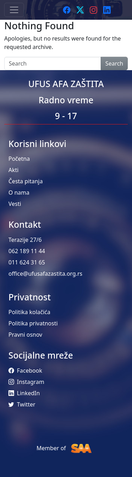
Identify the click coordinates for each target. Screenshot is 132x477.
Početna (19, 159)
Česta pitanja (25, 181)
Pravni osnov (25, 334)
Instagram (26, 382)
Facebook (25, 370)
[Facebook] (67, 10)
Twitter (21, 404)
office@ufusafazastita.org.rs (45, 273)
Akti (13, 170)
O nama (18, 192)
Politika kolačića (29, 312)
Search (114, 63)
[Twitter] (80, 10)
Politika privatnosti (33, 323)
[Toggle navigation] (14, 10)
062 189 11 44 (26, 251)
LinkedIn (24, 393)
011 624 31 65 (26, 262)
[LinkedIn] (107, 10)
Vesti (14, 204)
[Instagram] (94, 10)
